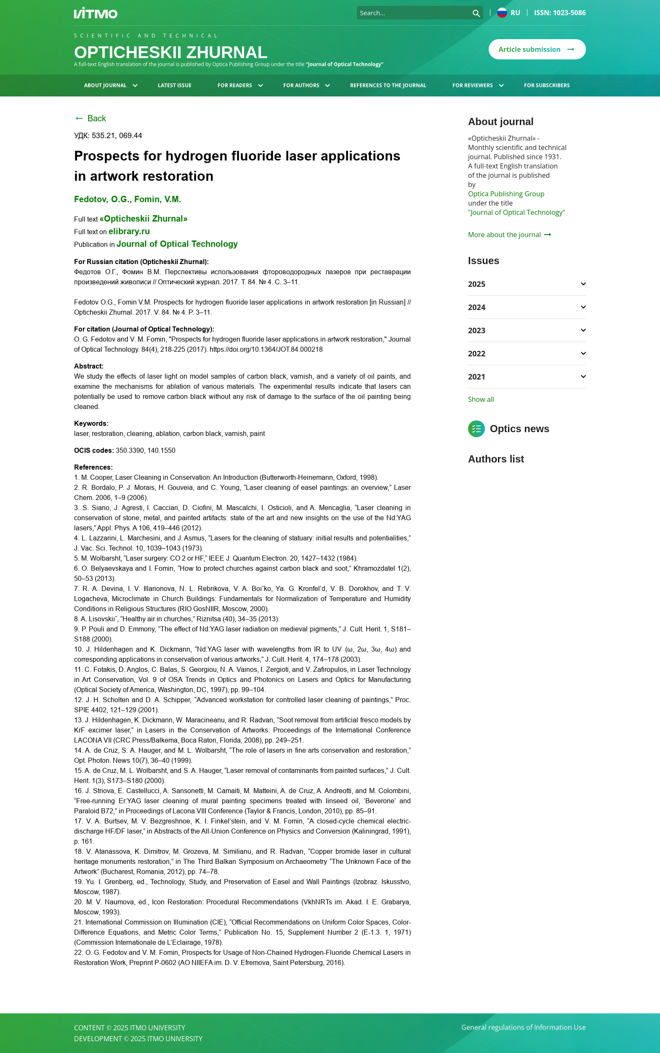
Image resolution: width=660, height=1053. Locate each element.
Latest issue (175, 85)
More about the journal (509, 234)
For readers (240, 85)
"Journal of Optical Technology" (516, 212)
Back (90, 118)
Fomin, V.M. (157, 199)
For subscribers (547, 85)
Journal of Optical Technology (177, 244)
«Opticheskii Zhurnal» (143, 218)
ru (508, 13)
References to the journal (388, 85)
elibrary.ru (129, 231)
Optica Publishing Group (506, 193)
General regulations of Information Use (523, 1028)
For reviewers (478, 85)
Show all (481, 399)
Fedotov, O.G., (103, 199)
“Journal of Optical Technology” (345, 64)
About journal (111, 85)
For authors (306, 85)
